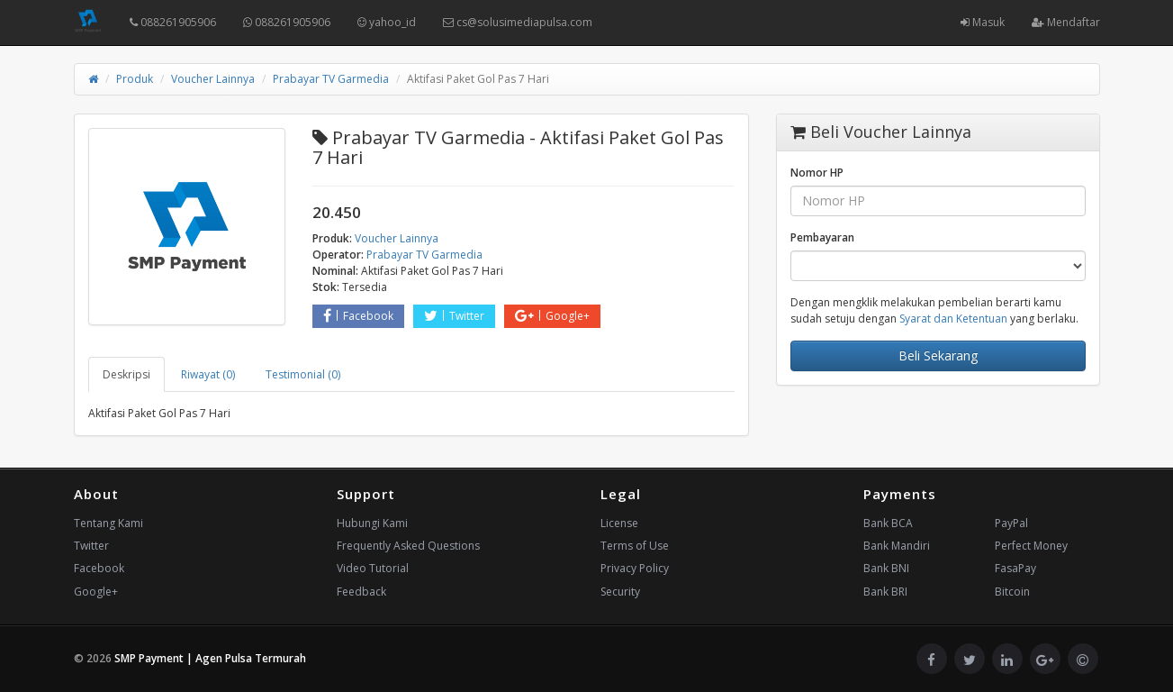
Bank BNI (886, 568)
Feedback (361, 591)
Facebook (358, 315)
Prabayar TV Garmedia (331, 78)
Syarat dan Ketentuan (953, 318)
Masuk (983, 22)
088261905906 (173, 22)
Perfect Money (1031, 545)
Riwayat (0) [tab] (208, 374)
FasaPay (1015, 568)
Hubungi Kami (372, 523)
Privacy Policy (634, 568)
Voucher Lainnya (213, 78)
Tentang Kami (108, 523)
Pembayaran (822, 237)
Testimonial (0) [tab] (303, 374)
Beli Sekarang (938, 355)
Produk (134, 78)
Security (620, 591)
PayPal (1011, 523)
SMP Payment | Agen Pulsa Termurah (210, 658)
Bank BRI (885, 591)
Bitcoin (1012, 591)
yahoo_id (386, 22)
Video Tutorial (373, 568)
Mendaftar (1066, 22)
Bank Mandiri (896, 545)
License (619, 523)
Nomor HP (817, 172)
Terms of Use (634, 545)
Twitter (454, 315)
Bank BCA (888, 523)
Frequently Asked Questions (408, 545)
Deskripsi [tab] (126, 374)
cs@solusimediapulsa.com (517, 22)
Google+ (552, 315)
